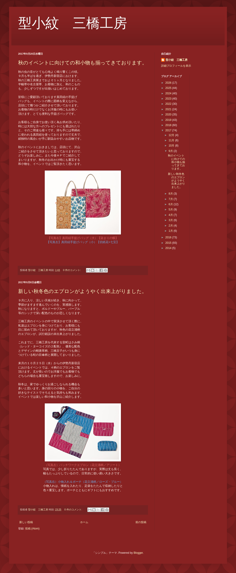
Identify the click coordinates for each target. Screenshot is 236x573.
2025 (168, 88)
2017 (168, 130)
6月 (171, 204)
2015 (168, 242)
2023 (168, 98)
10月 (172, 145)
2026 (168, 82)
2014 (168, 248)
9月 (171, 151)
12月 (172, 135)
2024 (168, 93)
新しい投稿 (26, 522)
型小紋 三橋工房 (72, 23)
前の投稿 (140, 522)
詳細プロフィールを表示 (176, 65)
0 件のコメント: (72, 270)
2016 (168, 237)
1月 (171, 230)
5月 (171, 209)
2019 (168, 120)
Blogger (138, 552)
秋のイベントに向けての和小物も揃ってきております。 (82, 63)
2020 (168, 114)
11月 (172, 140)
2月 (171, 225)
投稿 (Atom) (32, 528)
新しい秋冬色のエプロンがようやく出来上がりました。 (82, 291)
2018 (168, 125)
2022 (168, 103)
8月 (171, 193)
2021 (168, 109)
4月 (171, 215)
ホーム (84, 522)
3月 (171, 220)
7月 (171, 199)
